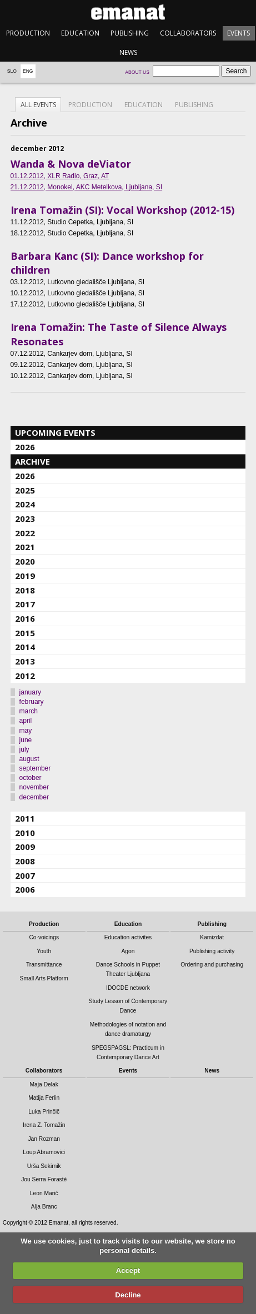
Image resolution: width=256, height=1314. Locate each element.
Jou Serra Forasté (44, 1179)
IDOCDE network (128, 988)
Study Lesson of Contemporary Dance (128, 1006)
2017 (25, 604)
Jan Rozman (44, 1139)
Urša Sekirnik (44, 1166)
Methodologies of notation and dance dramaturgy (128, 1029)
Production (28, 33)
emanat (128, 12)
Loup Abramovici (44, 1152)
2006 (25, 889)
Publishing (130, 33)
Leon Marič (44, 1193)
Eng (28, 71)
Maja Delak (44, 1084)
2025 (25, 490)
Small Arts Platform (44, 978)
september (35, 768)
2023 (25, 518)
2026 (25, 446)
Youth (44, 951)
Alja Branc (44, 1207)
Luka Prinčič (43, 1112)
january (30, 692)
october (30, 778)
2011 (25, 818)
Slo (12, 71)
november (34, 787)
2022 (25, 532)
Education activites (128, 937)
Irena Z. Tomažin (44, 1125)
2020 (25, 561)
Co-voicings (44, 937)
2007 (25, 875)
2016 (25, 618)
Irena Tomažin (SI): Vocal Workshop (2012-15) (122, 210)
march (28, 711)
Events (238, 33)
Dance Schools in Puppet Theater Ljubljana (128, 969)
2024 (25, 504)
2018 (25, 590)
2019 (25, 575)
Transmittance (44, 964)
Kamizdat (212, 937)
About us (137, 72)
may (25, 730)
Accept (128, 1270)
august (29, 759)
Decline (127, 1295)
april (25, 720)
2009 (25, 846)
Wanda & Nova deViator (71, 163)
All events (38, 104)
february (31, 702)
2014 (25, 646)
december (34, 797)
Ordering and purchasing (211, 964)
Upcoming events (55, 432)
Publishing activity (212, 951)
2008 (25, 861)
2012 (25, 675)
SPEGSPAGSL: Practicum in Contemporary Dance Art (128, 1052)
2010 (25, 832)
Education (80, 33)
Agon (127, 951)
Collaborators (188, 33)
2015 (25, 632)
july (24, 749)
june (25, 740)
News (128, 52)
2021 (25, 546)
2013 (25, 661)
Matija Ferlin (43, 1098)
